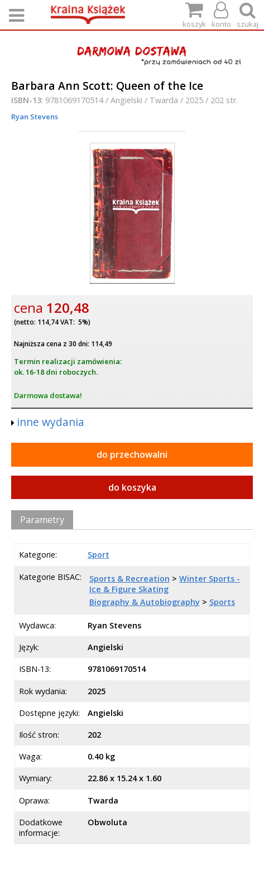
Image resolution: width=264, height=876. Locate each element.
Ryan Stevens (34, 117)
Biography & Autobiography (144, 602)
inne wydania (50, 421)
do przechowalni (132, 454)
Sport (98, 554)
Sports (222, 602)
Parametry (42, 520)
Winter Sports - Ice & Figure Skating (164, 583)
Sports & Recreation (129, 578)
